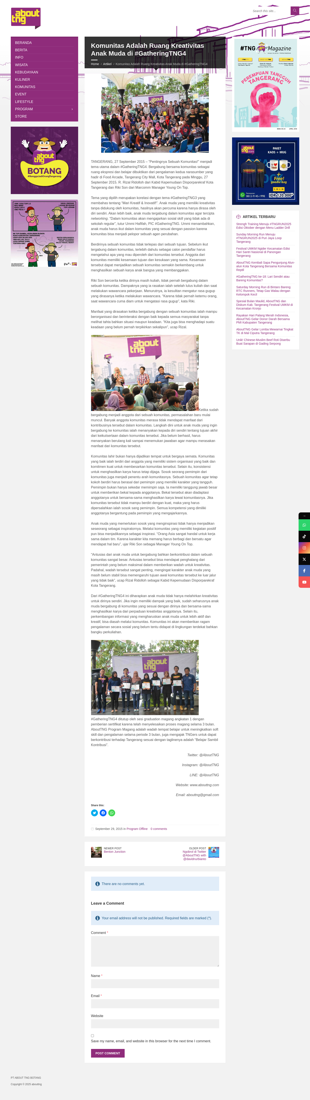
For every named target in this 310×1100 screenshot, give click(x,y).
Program (24, 109)
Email (96, 996)
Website (97, 1016)
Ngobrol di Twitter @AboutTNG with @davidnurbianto (194, 855)
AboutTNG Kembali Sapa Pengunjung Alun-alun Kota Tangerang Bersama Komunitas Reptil (265, 266)
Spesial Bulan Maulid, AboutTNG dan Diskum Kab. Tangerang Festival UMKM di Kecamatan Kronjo (264, 304)
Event (20, 94)
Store (21, 116)
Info (19, 57)
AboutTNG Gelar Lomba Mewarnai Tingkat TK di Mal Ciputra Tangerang (264, 331)
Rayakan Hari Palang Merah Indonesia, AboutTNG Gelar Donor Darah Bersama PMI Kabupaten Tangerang (263, 319)
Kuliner (22, 79)
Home (95, 64)
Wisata (21, 65)
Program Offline (137, 829)
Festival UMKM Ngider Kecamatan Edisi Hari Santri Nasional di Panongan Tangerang (263, 252)
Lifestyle (24, 102)
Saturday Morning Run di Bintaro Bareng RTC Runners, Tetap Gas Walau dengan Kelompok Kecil (263, 290)
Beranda (23, 43)
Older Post (197, 848)
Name (96, 976)
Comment (99, 933)
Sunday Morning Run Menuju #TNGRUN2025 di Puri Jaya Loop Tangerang (259, 238)
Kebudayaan (26, 72)
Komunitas (25, 87)
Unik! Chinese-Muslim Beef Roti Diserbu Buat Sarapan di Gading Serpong (263, 341)
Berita (21, 50)
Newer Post (113, 848)
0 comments (159, 829)
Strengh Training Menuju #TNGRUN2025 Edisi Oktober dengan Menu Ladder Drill (263, 225)
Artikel (107, 64)
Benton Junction (115, 851)
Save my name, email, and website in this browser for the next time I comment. (151, 1041)
